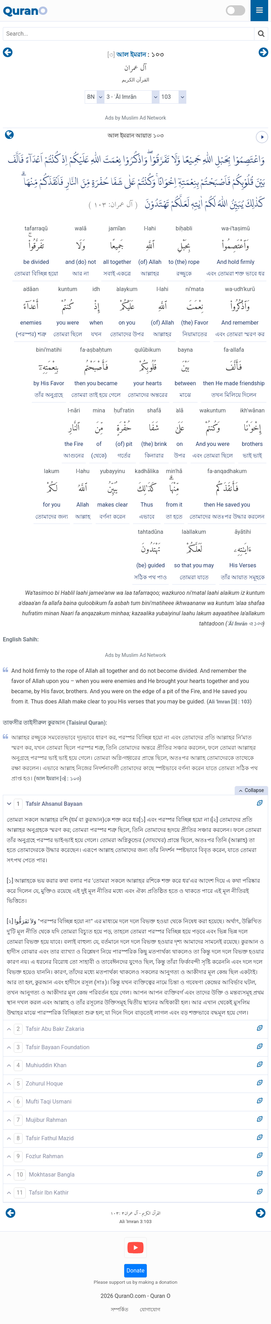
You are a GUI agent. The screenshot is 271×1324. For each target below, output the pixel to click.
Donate (136, 1270)
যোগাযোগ (150, 1309)
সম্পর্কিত (119, 1309)
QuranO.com (130, 1296)
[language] (9, 136)
